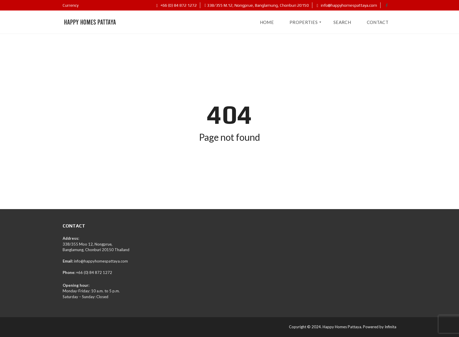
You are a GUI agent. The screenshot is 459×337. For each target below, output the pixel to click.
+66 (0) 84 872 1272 (176, 5)
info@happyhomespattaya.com (347, 5)
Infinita (390, 326)
